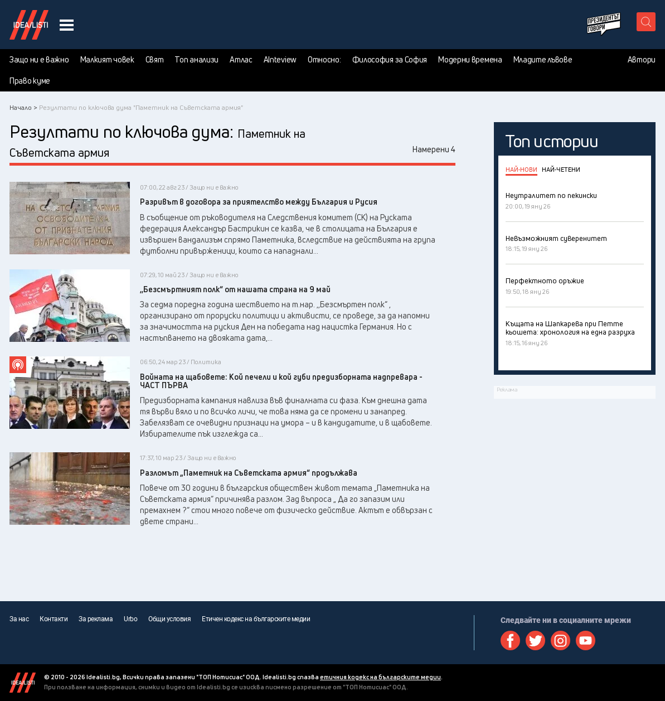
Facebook (510, 640)
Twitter (535, 640)
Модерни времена (470, 60)
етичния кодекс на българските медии (380, 677)
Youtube (585, 640)
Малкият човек (107, 60)
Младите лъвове (542, 60)
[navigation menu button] (67, 25)
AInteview (280, 60)
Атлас (241, 60)
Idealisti (22, 683)
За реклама (96, 619)
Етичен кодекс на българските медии (256, 619)
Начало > (23, 107)
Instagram (560, 640)
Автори (642, 60)
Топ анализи (196, 60)
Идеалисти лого (28, 24)
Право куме (29, 81)
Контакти (53, 619)
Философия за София (390, 60)
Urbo (130, 619)
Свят (154, 60)
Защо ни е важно (39, 60)
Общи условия (169, 619)
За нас (18, 619)
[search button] (646, 21)
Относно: (324, 60)
